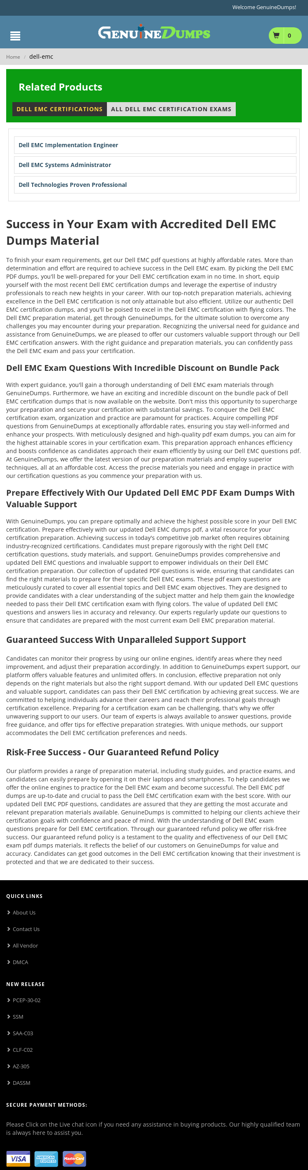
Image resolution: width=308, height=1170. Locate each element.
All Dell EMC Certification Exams (171, 109)
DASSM (22, 1082)
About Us (24, 912)
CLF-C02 (23, 1049)
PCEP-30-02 (26, 1000)
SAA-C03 (23, 1033)
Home (13, 56)
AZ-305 (21, 1066)
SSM (18, 1016)
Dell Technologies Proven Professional (73, 185)
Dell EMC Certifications (60, 109)
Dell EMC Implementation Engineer (68, 145)
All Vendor (25, 945)
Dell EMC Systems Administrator (65, 165)
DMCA (20, 962)
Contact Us (26, 929)
